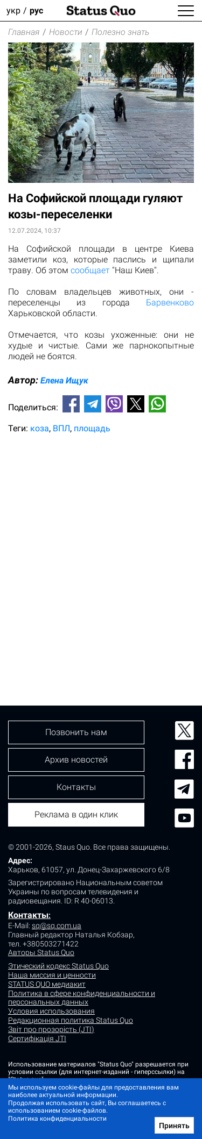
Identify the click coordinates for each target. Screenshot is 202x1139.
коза (39, 428)
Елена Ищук (64, 380)
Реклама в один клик (76, 814)
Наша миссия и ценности (52, 975)
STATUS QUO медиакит (47, 984)
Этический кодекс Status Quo (58, 966)
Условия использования (51, 1011)
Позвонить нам (76, 732)
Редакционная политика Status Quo (70, 1020)
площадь (92, 428)
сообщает (90, 270)
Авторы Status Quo (41, 952)
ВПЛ (61, 428)
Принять (174, 1125)
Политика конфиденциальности (57, 1118)
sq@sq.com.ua (56, 925)
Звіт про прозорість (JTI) (51, 1029)
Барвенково (170, 302)
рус (36, 10)
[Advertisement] (101, 551)
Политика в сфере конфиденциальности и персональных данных (81, 998)
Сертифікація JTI (37, 1038)
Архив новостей (76, 759)
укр (13, 10)
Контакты (28, 915)
